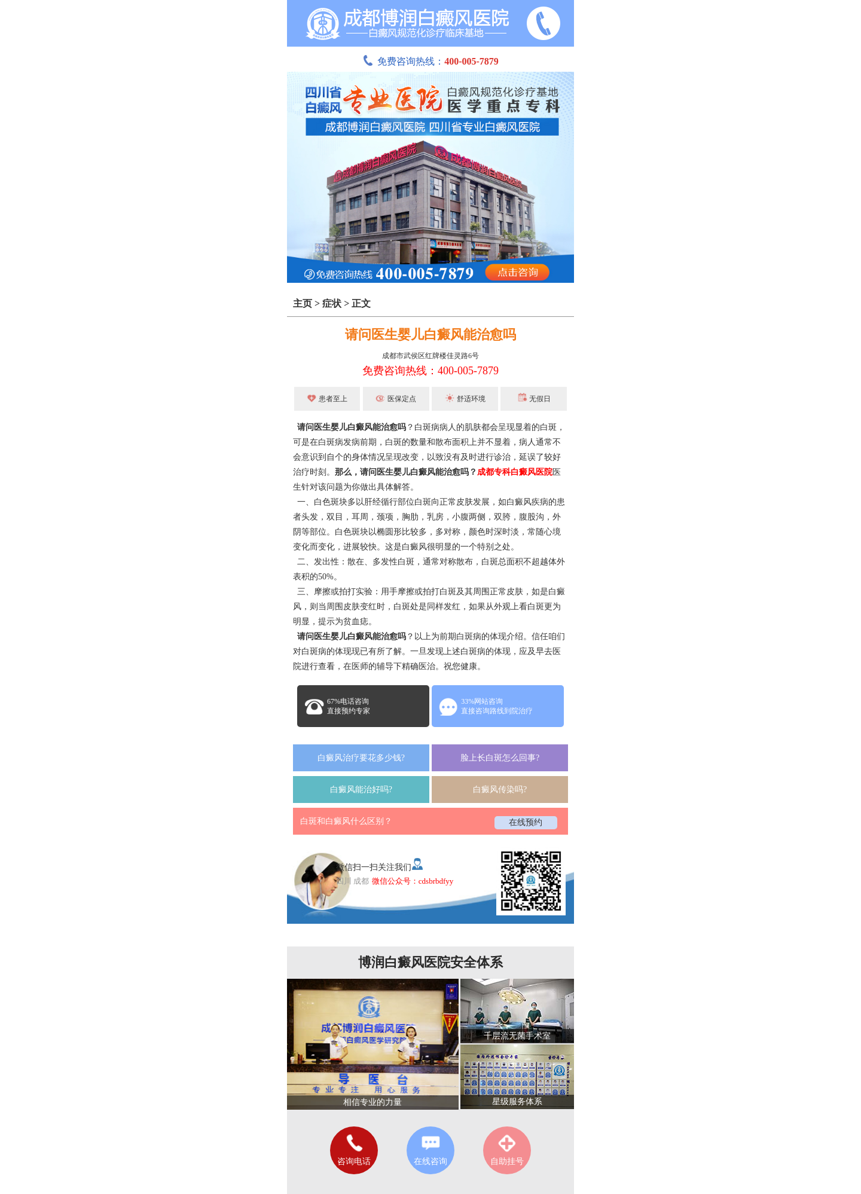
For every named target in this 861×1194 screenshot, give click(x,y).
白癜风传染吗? (500, 789)
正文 (361, 303)
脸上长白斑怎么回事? (499, 757)
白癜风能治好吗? (361, 789)
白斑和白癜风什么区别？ (346, 821)
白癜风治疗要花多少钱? (361, 757)
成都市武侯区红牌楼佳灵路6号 (430, 356)
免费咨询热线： (430, 61)
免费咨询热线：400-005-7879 (430, 371)
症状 (331, 303)
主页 (302, 303)
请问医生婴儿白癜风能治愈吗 (430, 334)
